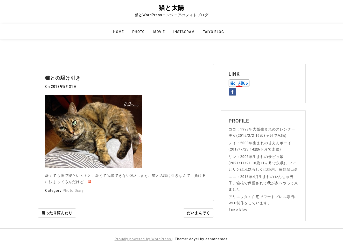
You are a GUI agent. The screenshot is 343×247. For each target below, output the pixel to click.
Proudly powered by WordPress (143, 239)
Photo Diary (73, 190)
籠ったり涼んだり (57, 213)
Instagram (184, 32)
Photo (138, 32)
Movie (159, 32)
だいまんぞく (198, 213)
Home (118, 32)
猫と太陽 (171, 7)
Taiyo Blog (213, 32)
